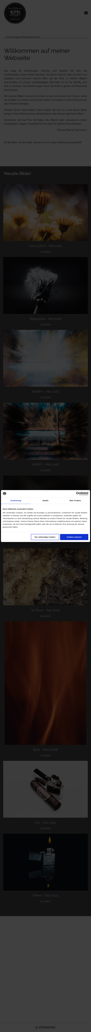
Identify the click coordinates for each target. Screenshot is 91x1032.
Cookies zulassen (74, 537)
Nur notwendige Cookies (45, 537)
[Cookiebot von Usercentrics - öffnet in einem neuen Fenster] (78, 493)
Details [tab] (45, 500)
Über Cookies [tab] (75, 500)
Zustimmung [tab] (15, 500)
